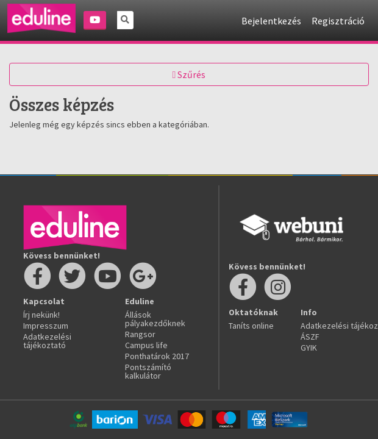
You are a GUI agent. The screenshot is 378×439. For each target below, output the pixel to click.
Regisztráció (338, 21)
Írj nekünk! (41, 314)
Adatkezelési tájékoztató (47, 341)
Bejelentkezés (271, 21)
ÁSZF (310, 336)
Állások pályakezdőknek (155, 319)
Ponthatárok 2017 (157, 356)
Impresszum (45, 325)
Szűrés (189, 74)
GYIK (309, 347)
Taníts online (251, 325)
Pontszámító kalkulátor (148, 371)
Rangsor (140, 334)
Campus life (146, 345)
